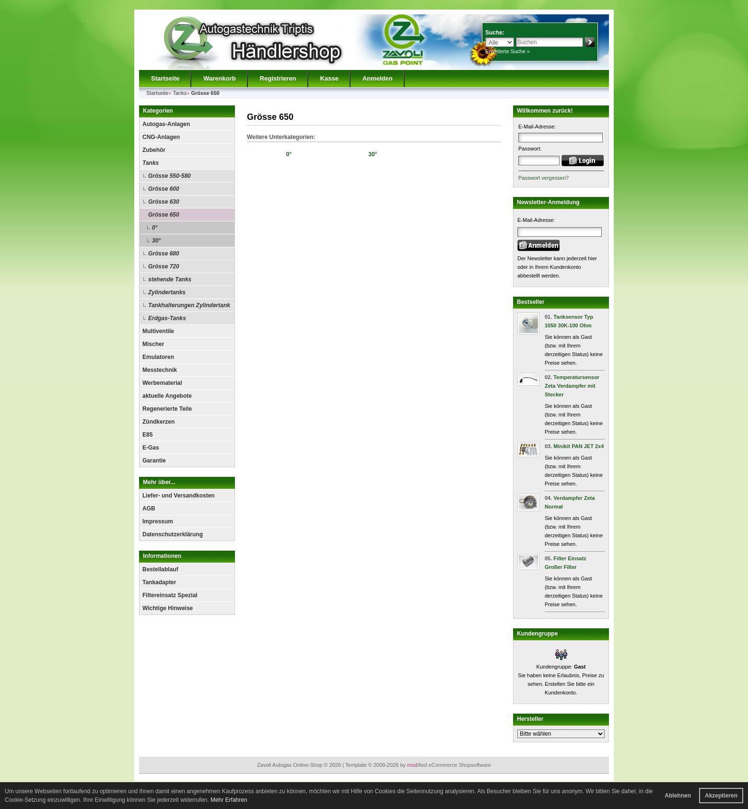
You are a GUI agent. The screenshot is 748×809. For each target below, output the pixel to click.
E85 (147, 434)
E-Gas (150, 447)
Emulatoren (158, 357)
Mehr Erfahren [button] (228, 800)
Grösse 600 (163, 188)
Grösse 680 (163, 253)
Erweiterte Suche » (507, 51)
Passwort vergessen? (543, 178)
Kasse (329, 78)
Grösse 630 (163, 201)
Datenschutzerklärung (172, 534)
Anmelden (377, 78)
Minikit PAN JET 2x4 (578, 446)
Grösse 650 (163, 214)
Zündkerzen (158, 421)
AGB (148, 508)
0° (154, 227)
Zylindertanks (167, 292)
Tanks (150, 163)
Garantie (154, 460)
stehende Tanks (169, 279)
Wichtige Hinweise (167, 608)
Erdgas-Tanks (167, 318)
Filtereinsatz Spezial (170, 595)
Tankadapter (159, 582)
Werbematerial (162, 383)
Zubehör (153, 150)
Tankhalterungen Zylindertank (189, 305)
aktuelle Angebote (167, 396)
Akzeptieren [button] (721, 795)
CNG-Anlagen (161, 137)
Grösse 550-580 (169, 176)
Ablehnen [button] (678, 795)
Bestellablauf (160, 569)
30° (156, 240)
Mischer (153, 344)
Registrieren (278, 78)
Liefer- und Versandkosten (178, 495)
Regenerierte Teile (167, 408)
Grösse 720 (163, 266)
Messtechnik (159, 370)
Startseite (165, 78)
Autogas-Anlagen (166, 124)
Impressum (157, 521)
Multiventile (158, 331)
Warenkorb (219, 78)
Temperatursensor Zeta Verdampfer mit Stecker (572, 385)
